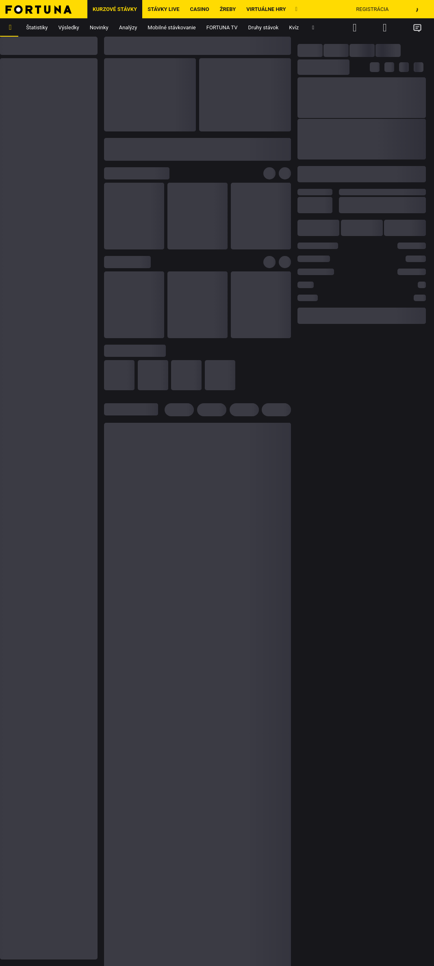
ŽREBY (228, 9)
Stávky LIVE (163, 9)
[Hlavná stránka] (43, 9)
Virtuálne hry (266, 9)
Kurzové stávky (115, 9)
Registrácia (372, 9)
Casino (199, 9)
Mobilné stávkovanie (171, 27)
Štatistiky (37, 27)
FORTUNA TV (222, 27)
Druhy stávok (263, 27)
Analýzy (128, 27)
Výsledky (69, 27)
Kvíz (294, 27)
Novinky (99, 27)
